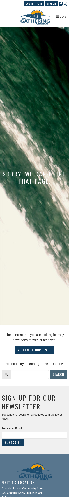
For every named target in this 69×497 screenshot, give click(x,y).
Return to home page (34, 350)
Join (39, 3)
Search (51, 3)
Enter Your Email (12, 428)
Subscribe (13, 442)
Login (29, 3)
